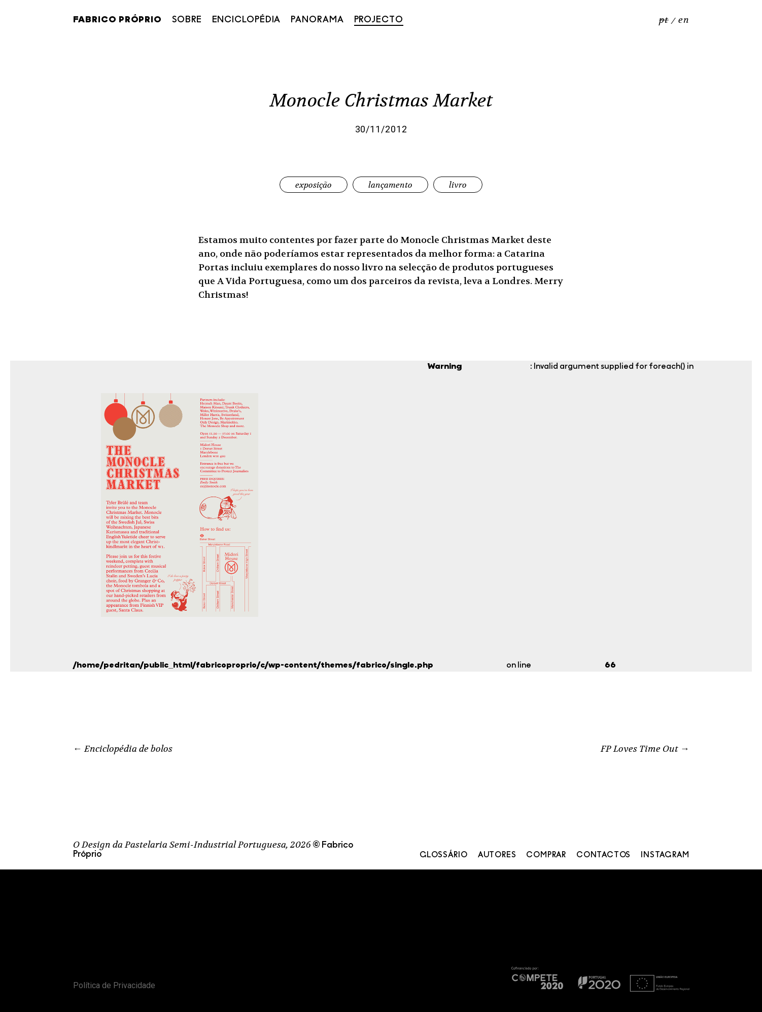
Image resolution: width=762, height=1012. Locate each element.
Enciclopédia (246, 20)
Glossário (444, 855)
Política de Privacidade (114, 985)
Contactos (603, 855)
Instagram (665, 855)
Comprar (546, 855)
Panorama (317, 20)
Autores (497, 855)
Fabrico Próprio (117, 20)
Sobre (187, 20)
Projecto (378, 20)
